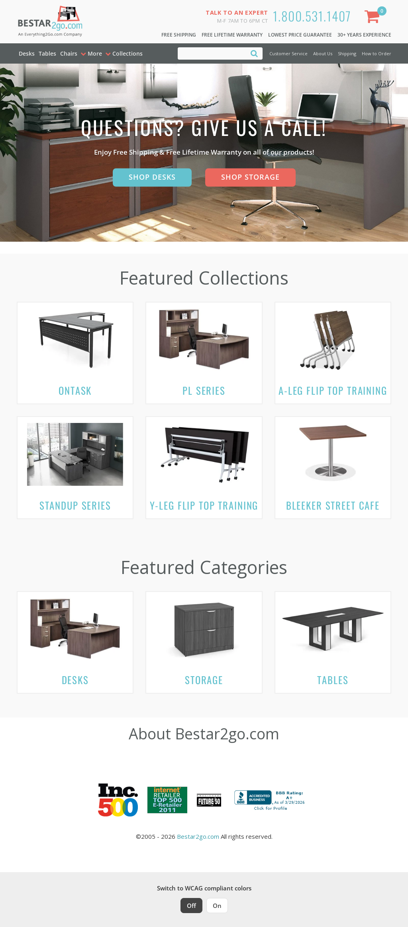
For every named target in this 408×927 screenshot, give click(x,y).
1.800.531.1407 (312, 15)
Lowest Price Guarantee (300, 34)
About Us (322, 53)
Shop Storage (250, 177)
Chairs (68, 53)
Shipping (347, 53)
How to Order (376, 53)
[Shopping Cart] (373, 18)
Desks (27, 53)
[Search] (254, 53)
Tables (47, 53)
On (217, 906)
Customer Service (288, 53)
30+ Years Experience (364, 34)
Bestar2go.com (198, 836)
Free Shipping (178, 34)
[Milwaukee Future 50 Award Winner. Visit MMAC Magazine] (209, 800)
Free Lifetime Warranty (232, 34)
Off (191, 906)
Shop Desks (152, 177)
